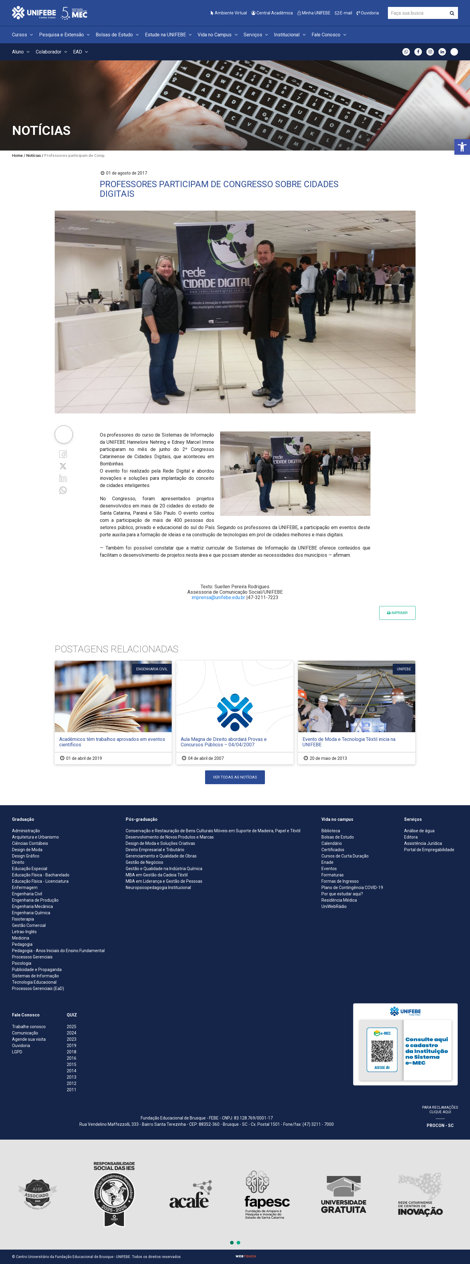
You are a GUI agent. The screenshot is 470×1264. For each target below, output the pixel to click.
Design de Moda (27, 849)
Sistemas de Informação (35, 975)
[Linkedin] (63, 478)
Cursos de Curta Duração (345, 856)
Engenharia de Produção (35, 900)
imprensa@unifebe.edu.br (218, 597)
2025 (71, 1026)
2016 (71, 1058)
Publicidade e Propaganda (37, 969)
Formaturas (332, 875)
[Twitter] (63, 466)
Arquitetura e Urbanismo (35, 837)
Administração (26, 830)
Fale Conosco (330, 35)
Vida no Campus (218, 35)
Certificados (332, 849)
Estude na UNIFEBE (169, 35)
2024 (71, 1033)
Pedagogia (22, 944)
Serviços (257, 35)
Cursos (23, 35)
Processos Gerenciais (32, 957)
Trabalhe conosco (29, 1026)
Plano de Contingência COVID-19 (352, 887)
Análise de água (419, 830)
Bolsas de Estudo (118, 35)
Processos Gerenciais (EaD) (38, 988)
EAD (81, 52)
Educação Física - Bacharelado (40, 875)
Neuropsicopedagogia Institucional (158, 887)
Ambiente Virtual (229, 13)
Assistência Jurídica (423, 843)
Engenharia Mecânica (32, 906)
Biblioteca (330, 830)
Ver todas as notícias (235, 777)
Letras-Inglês (24, 931)
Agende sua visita (29, 1039)
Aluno (21, 52)
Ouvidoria (368, 13)
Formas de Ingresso (340, 881)
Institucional (290, 35)
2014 (71, 1070)
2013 (71, 1077)
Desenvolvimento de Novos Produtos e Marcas (170, 837)
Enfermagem (25, 887)
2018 (71, 1051)
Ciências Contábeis (30, 843)
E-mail (343, 13)
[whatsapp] (63, 490)
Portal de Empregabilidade (429, 849)
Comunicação (25, 1033)
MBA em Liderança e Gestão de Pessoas (164, 881)
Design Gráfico (25, 856)
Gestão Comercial (29, 925)
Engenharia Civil (27, 893)
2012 (71, 1083)
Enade (327, 862)
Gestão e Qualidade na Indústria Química (164, 868)
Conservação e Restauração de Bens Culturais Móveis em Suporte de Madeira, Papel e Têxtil (213, 830)
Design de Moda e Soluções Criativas (160, 843)
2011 (71, 1089)
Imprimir (397, 613)
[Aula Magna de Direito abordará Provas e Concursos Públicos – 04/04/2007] (234, 712)
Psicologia (21, 963)
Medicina (20, 938)
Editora (411, 837)
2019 (71, 1045)
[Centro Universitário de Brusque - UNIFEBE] (49, 12)
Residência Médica (339, 900)
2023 (71, 1039)
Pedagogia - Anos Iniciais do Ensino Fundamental (58, 950)
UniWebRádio (334, 906)
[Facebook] (63, 453)
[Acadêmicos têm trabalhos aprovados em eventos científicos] (113, 712)
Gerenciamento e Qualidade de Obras (161, 856)
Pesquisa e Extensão (65, 35)
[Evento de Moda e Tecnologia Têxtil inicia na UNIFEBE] (356, 712)
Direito (18, 862)
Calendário (331, 843)
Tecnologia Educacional (34, 982)
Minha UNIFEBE (313, 13)
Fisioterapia (23, 919)
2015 (71, 1064)
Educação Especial (29, 868)
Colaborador (52, 52)
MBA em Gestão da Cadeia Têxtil (157, 875)
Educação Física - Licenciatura (40, 881)
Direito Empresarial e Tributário (155, 849)
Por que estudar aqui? (342, 893)
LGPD (17, 1051)
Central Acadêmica (272, 13)
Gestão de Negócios (144, 862)
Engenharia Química (31, 912)
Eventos (329, 868)
